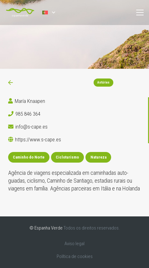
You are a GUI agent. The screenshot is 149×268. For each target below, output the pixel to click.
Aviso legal (74, 243)
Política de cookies (75, 256)
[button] (48, 12)
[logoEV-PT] (20, 12)
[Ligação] (10, 82)
